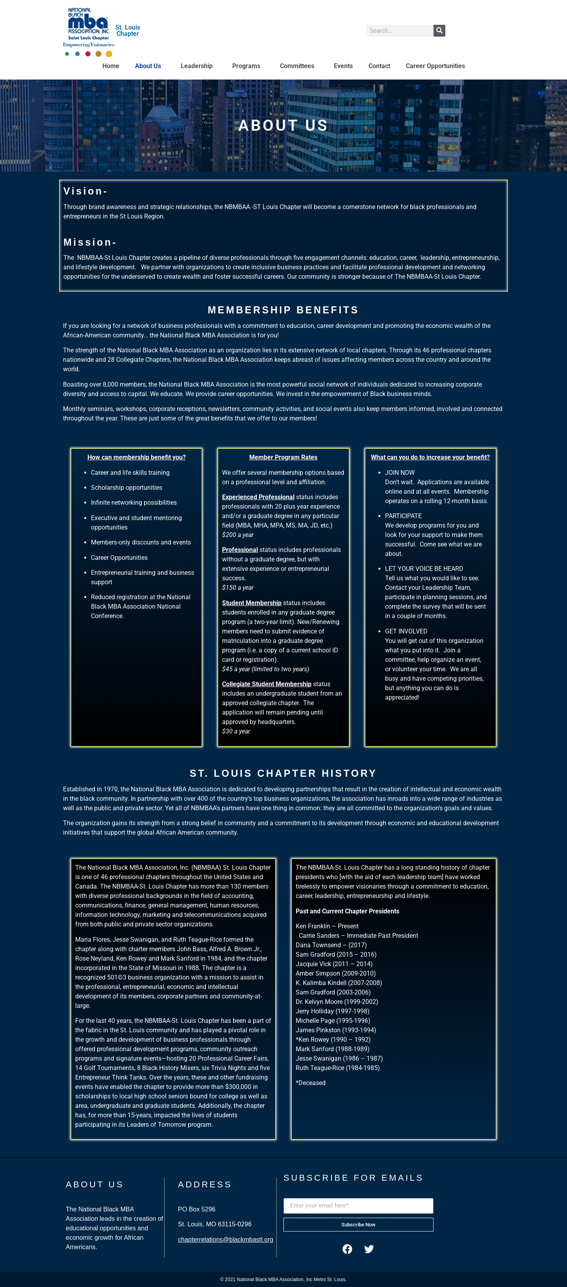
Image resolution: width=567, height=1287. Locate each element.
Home (110, 66)
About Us (150, 66)
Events (343, 66)
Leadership (199, 66)
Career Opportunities (435, 66)
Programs (248, 66)
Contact (379, 66)
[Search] (439, 31)
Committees (299, 66)
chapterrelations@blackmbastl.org (225, 1239)
